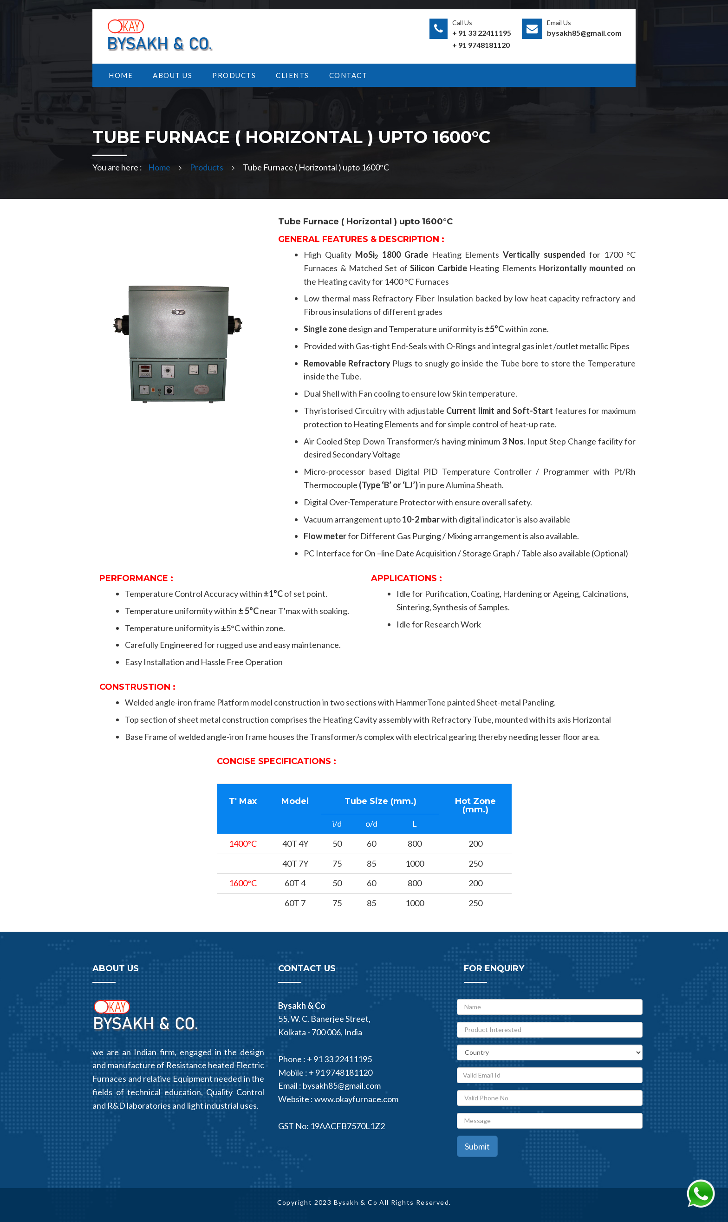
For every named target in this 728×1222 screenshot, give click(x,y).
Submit (477, 1146)
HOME (121, 75)
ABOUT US (172, 75)
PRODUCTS (234, 75)
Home (159, 167)
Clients (292, 75)
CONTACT (348, 75)
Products (206, 167)
